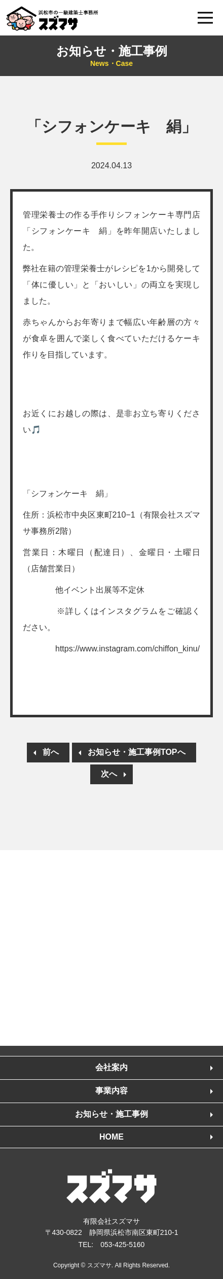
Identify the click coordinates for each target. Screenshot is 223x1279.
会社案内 (111, 1067)
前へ (51, 752)
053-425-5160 (122, 1244)
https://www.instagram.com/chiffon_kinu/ (127, 648)
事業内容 (111, 1090)
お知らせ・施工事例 (111, 56)
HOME (111, 1136)
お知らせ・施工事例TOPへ (136, 752)
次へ (109, 774)
